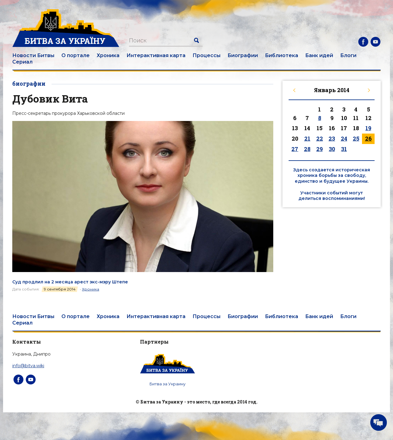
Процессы (206, 55)
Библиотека (281, 55)
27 (294, 149)
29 (319, 149)
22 (319, 138)
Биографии (243, 55)
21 (307, 138)
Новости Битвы (33, 55)
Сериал (22, 62)
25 (356, 138)
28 (307, 149)
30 (332, 149)
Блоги (348, 55)
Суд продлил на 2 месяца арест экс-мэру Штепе (70, 282)
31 (344, 149)
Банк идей (319, 55)
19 (368, 128)
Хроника (108, 55)
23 (332, 138)
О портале (75, 55)
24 (344, 138)
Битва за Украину (167, 383)
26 (368, 138)
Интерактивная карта (155, 55)
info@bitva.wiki (28, 365)
